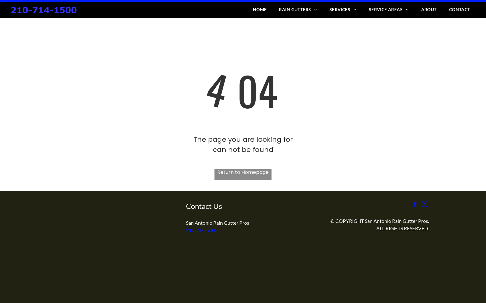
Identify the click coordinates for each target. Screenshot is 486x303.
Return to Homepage (243, 172)
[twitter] (424, 205)
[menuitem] (260, 9)
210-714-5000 (202, 230)
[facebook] (415, 205)
